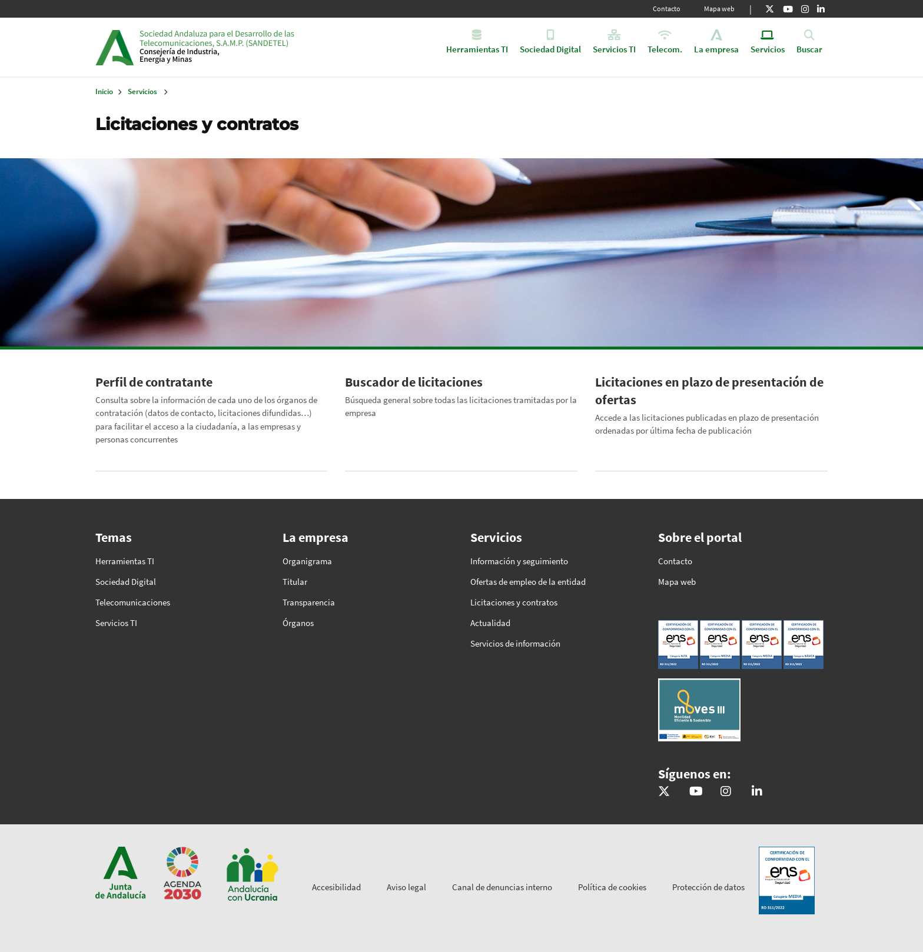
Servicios (142, 91)
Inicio (230, 47)
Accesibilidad (336, 887)
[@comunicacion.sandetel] (726, 792)
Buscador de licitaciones (414, 382)
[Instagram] (805, 9)
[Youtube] (788, 9)
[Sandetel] (696, 792)
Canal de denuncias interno (502, 887)
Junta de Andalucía (114, 47)
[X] (769, 9)
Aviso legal (406, 887)
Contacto (666, 8)
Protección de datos (708, 887)
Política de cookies (612, 887)
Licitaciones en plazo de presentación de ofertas (709, 391)
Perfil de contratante (154, 382)
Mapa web (719, 8)
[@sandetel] (664, 792)
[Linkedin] (821, 9)
